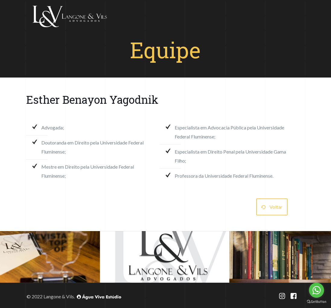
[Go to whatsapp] (316, 290)
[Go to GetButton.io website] (316, 302)
